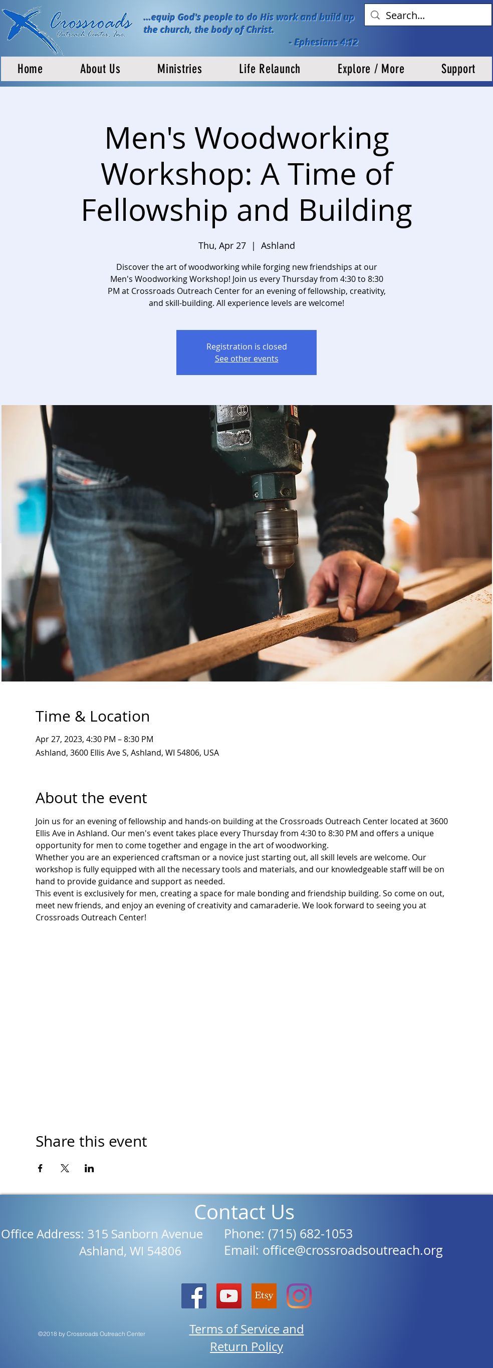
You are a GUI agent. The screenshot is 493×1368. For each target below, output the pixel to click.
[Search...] (428, 15)
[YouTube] (228, 1295)
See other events (247, 358)
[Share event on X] (65, 1168)
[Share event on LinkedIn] (89, 1168)
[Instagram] (299, 1295)
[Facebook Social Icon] (193, 1295)
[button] (100, 69)
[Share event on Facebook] (40, 1168)
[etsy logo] (264, 1295)
